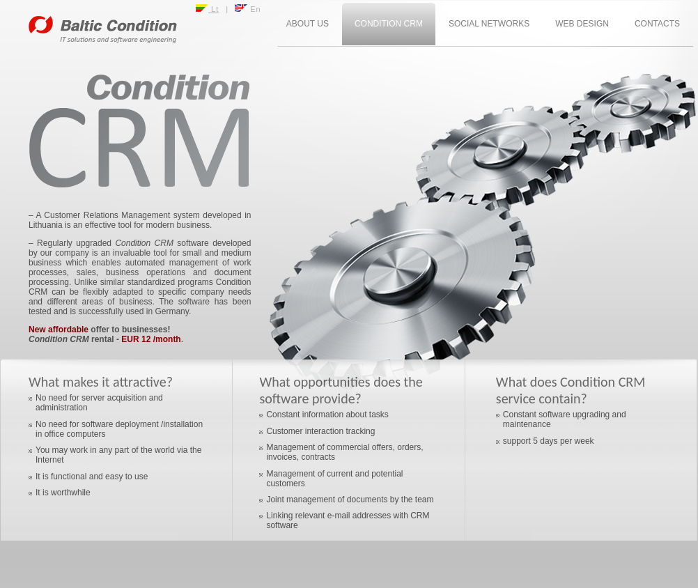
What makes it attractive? (101, 381)
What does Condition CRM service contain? (570, 390)
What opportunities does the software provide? (340, 390)
